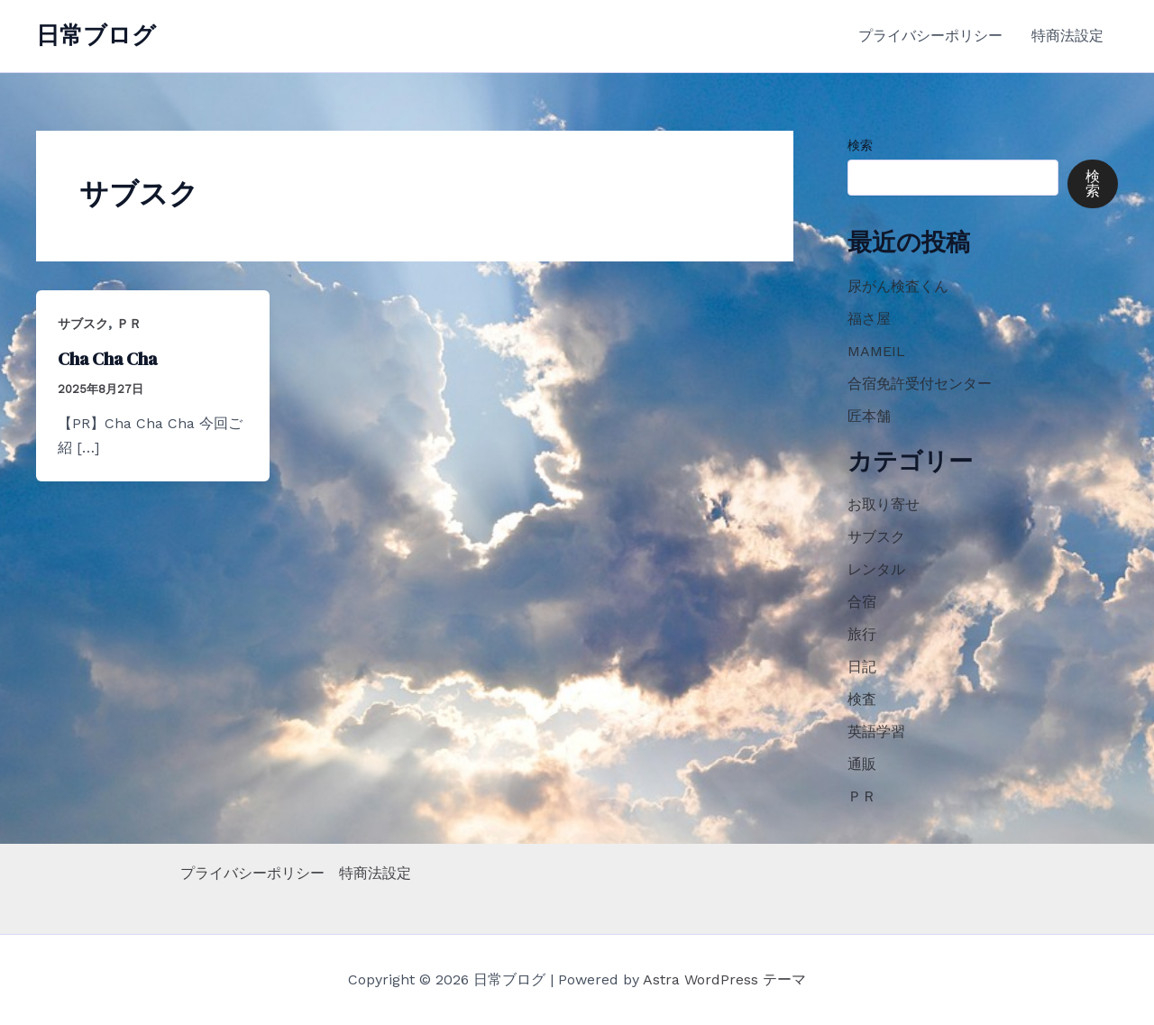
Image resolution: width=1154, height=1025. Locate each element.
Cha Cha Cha (107, 358)
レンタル (876, 569)
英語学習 (876, 731)
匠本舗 (869, 416)
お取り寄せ (883, 504)
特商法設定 (1067, 35)
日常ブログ (96, 35)
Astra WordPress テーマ (724, 979)
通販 (861, 764)
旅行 (861, 634)
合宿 (861, 601)
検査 (861, 699)
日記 (861, 666)
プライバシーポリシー (930, 35)
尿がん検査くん (897, 286)
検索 (860, 145)
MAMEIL (876, 351)
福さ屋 (869, 318)
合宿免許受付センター (919, 383)
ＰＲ (129, 323)
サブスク (83, 323)
